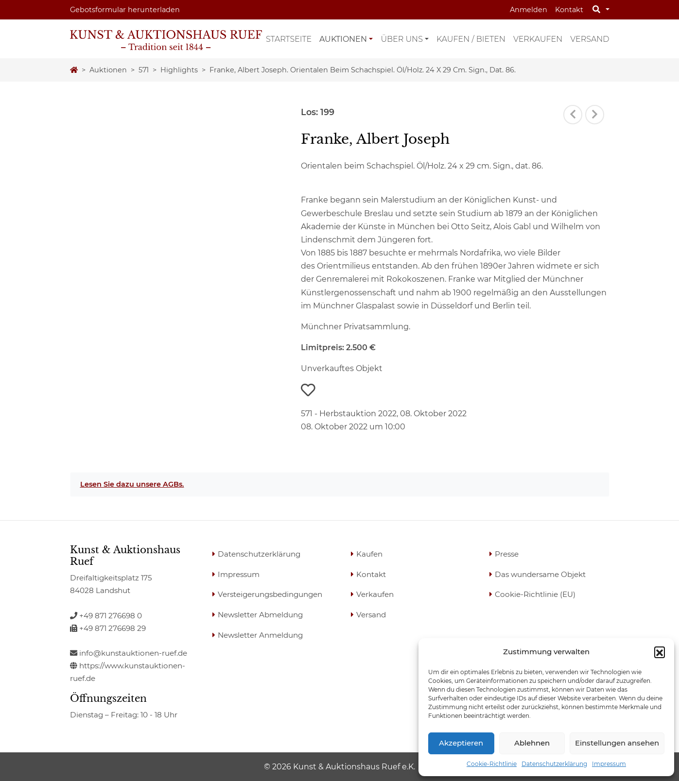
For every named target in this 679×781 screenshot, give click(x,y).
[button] (659, 652)
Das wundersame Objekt (540, 574)
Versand (589, 39)
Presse (507, 554)
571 (144, 70)
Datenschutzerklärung (554, 763)
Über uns (402, 39)
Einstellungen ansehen (617, 742)
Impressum (609, 763)
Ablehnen (532, 742)
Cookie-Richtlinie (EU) (535, 594)
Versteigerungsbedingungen (270, 594)
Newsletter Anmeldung (260, 635)
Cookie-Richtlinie (492, 763)
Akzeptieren (461, 742)
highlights (179, 70)
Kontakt (569, 9)
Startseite (289, 39)
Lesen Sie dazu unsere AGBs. (132, 484)
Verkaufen (537, 39)
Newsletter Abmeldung (260, 614)
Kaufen (369, 554)
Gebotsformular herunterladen (125, 9)
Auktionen (343, 39)
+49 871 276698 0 (106, 615)
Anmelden (528, 9)
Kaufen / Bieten (470, 39)
